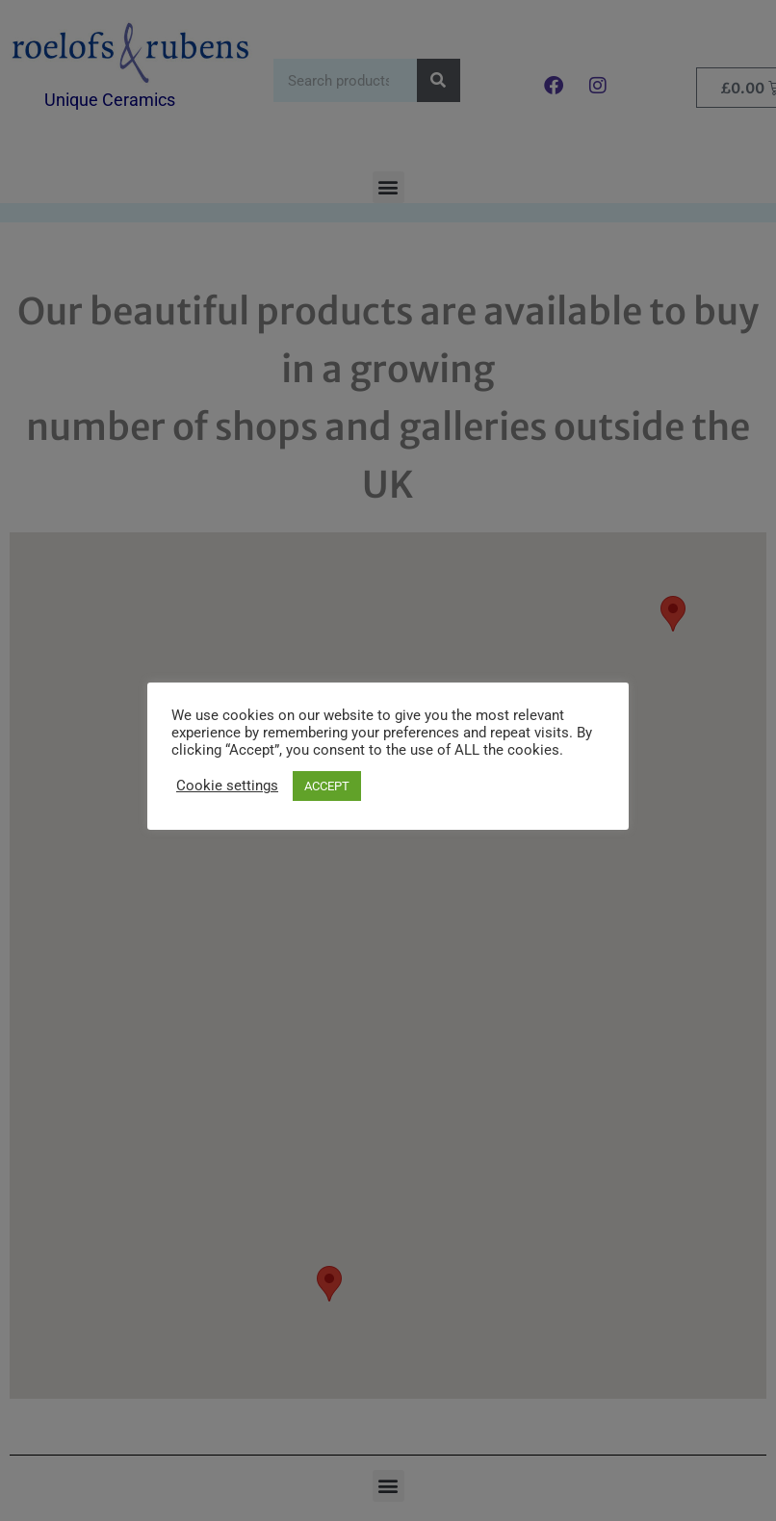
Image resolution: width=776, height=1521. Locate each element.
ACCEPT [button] (326, 786)
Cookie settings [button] (227, 785)
